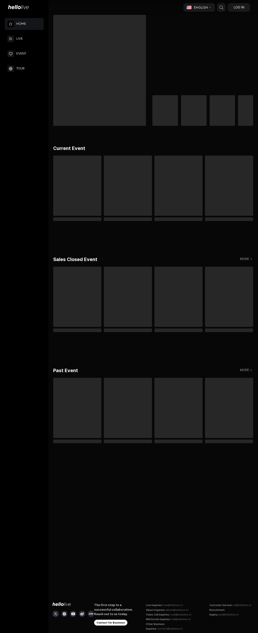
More (246, 259)
